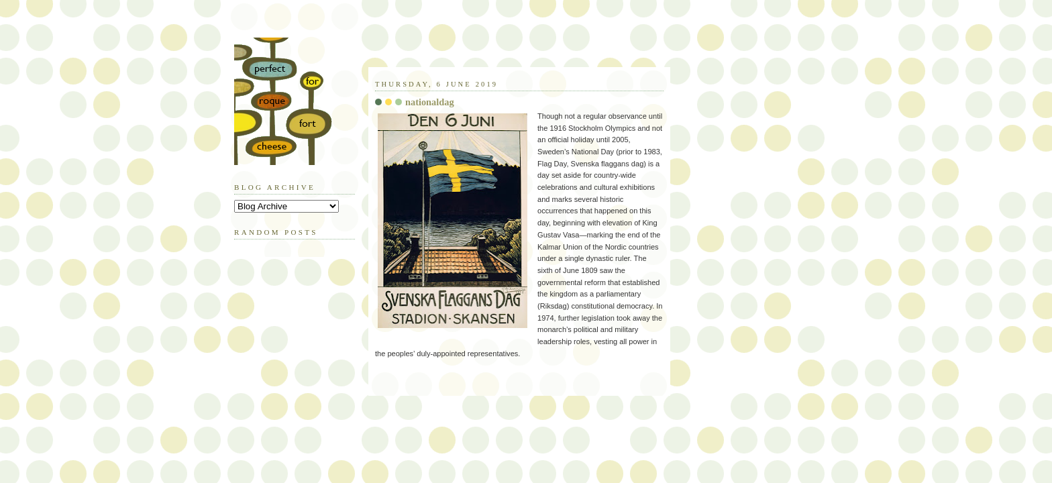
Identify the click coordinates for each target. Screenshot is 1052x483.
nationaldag (429, 102)
